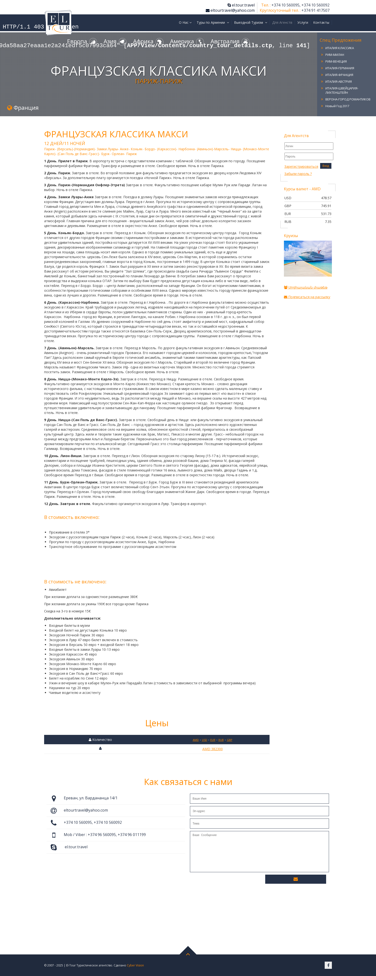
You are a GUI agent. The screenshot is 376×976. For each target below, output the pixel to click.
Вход (326, 166)
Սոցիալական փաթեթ (305, 287)
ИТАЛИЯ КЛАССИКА (339, 48)
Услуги (302, 22)
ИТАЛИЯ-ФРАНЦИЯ (339, 75)
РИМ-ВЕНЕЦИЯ (336, 61)
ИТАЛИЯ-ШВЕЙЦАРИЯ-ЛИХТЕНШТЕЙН (341, 90)
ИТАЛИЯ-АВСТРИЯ (338, 81)
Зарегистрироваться (301, 166)
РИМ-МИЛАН (334, 54)
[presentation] (226, 882)
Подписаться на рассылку (307, 297)
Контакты (321, 22)
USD (204, 740)
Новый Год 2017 (337, 106)
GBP (229, 740)
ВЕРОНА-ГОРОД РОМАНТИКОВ (347, 99)
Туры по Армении (213, 22)
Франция (23, 107)
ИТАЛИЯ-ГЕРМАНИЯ (339, 68)
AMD (196, 740)
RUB (221, 740)
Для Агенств (282, 22)
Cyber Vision (135, 965)
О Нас (185, 22)
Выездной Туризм (250, 22)
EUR (212, 740)
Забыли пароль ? (298, 173)
